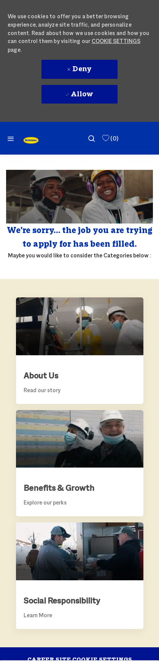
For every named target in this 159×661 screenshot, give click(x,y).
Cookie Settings (116, 41)
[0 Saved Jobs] (109, 138)
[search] (91, 138)
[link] (31, 140)
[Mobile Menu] (11, 138)
